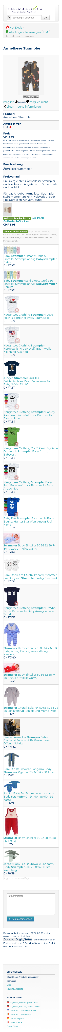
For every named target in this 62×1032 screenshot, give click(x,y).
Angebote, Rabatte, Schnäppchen (23, 1006)
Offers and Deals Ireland (19, 1014)
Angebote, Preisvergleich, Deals (22, 1002)
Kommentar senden (20, 919)
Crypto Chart (12, 1026)
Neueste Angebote (15, 989)
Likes (9, 985)
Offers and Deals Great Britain (21, 1010)
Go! (45, 17)
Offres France (14, 1022)
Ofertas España (15, 1018)
